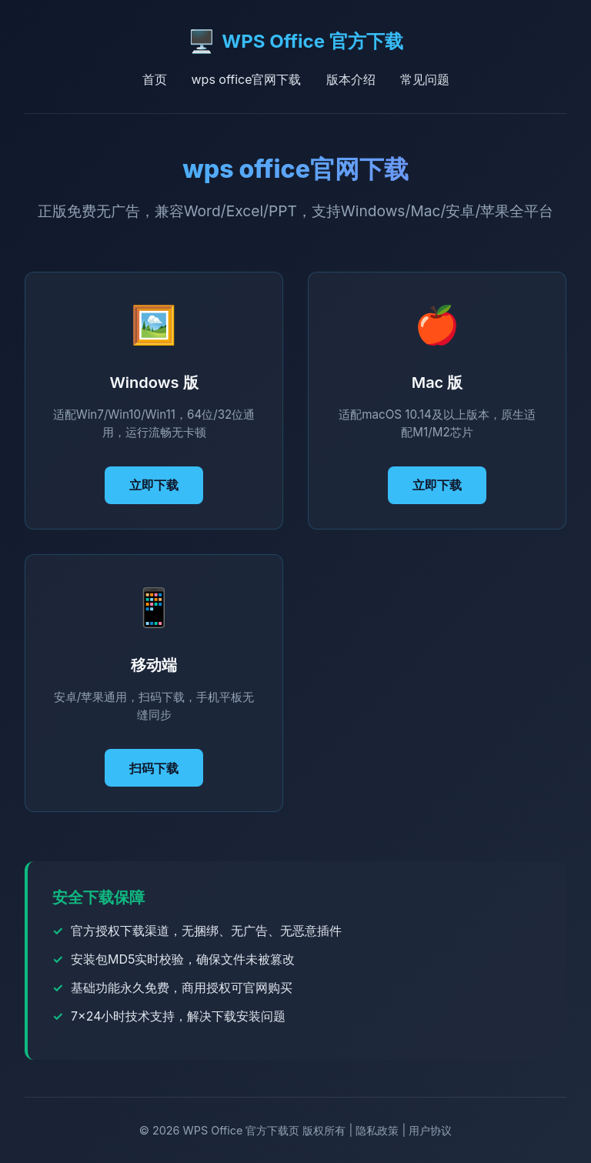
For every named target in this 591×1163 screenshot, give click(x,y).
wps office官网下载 (247, 79)
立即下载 (154, 485)
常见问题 (424, 79)
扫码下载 (154, 768)
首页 (154, 79)
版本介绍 (351, 79)
